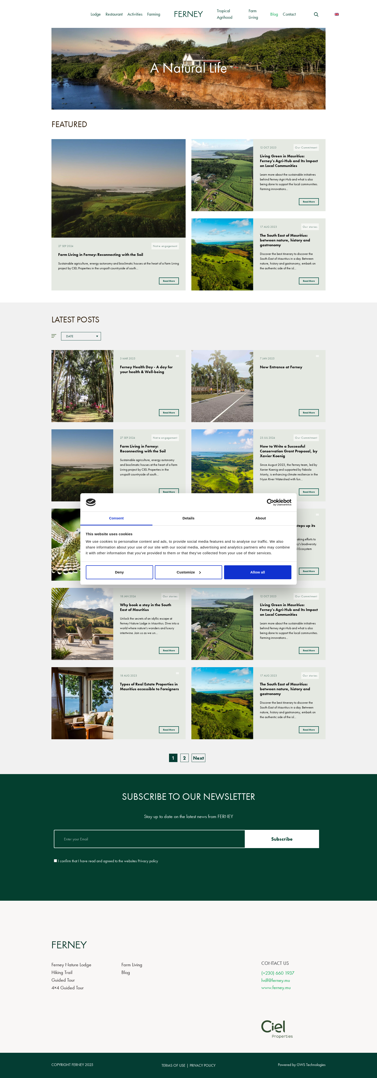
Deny (119, 572)
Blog (274, 14)
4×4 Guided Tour (67, 988)
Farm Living (131, 964)
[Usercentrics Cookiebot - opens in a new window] (270, 502)
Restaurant (114, 14)
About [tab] (260, 518)
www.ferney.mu (276, 987)
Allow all (257, 572)
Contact (289, 14)
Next (198, 758)
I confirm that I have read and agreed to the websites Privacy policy (108, 861)
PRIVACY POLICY (202, 1065)
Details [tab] (188, 518)
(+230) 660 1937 (277, 973)
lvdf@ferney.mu (275, 980)
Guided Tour (63, 980)
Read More (169, 281)
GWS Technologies (311, 1064)
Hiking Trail (61, 972)
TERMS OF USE (173, 1065)
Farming (153, 14)
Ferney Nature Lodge (71, 964)
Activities (134, 14)
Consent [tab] (116, 518)
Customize (189, 572)
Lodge (96, 14)
